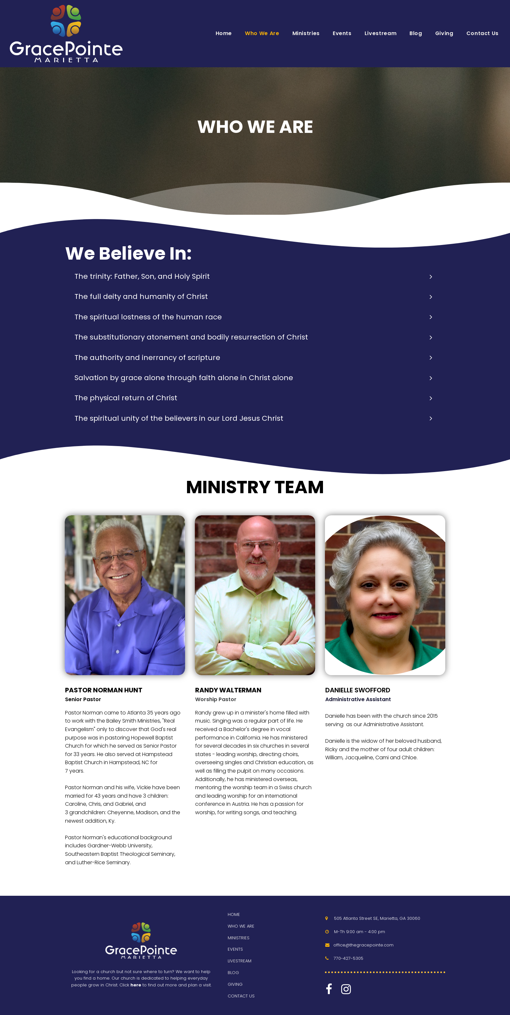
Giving (444, 33)
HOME (234, 914)
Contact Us (482, 33)
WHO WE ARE (241, 926)
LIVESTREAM (239, 961)
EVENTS (235, 949)
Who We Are (262, 33)
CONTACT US (241, 996)
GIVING (235, 984)
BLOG (233, 973)
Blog (415, 33)
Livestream (380, 33)
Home (224, 33)
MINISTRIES (238, 938)
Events (342, 33)
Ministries (306, 33)
